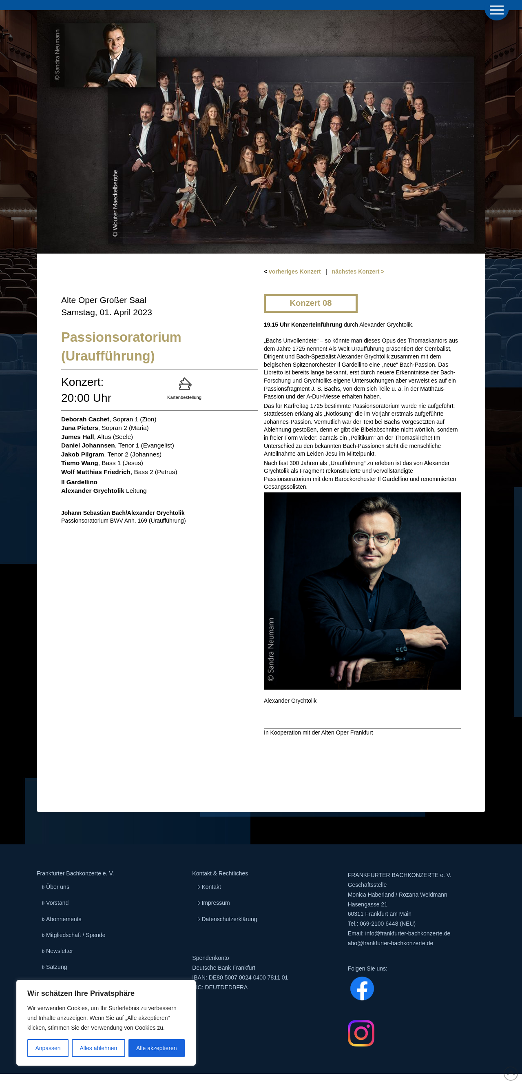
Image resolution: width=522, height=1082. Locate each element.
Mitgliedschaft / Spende (74, 935)
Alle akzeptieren (156, 1048)
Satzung (54, 967)
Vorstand (55, 902)
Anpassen (47, 1048)
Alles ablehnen (98, 1048)
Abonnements (62, 919)
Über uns (55, 887)
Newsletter (57, 951)
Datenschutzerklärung (227, 919)
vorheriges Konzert (295, 271)
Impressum (213, 902)
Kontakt (209, 887)
